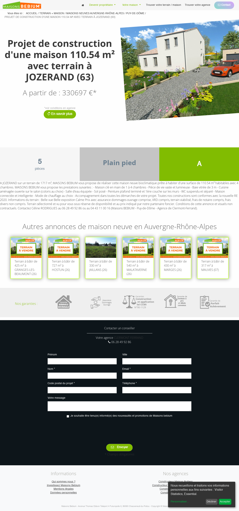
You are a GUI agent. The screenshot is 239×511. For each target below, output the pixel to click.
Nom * (51, 369)
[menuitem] (83, 5)
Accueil (31, 13)
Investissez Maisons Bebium (63, 485)
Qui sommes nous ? (63, 481)
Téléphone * (129, 383)
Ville (124, 354)
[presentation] (119, 428)
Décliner (211, 501)
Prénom (52, 354)
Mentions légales (64, 489)
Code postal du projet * (61, 383)
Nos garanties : (26, 303)
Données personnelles (63, 492)
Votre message (56, 398)
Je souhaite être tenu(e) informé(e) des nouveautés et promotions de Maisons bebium (121, 416)
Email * (126, 369)
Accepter (225, 501)
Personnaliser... (180, 501)
